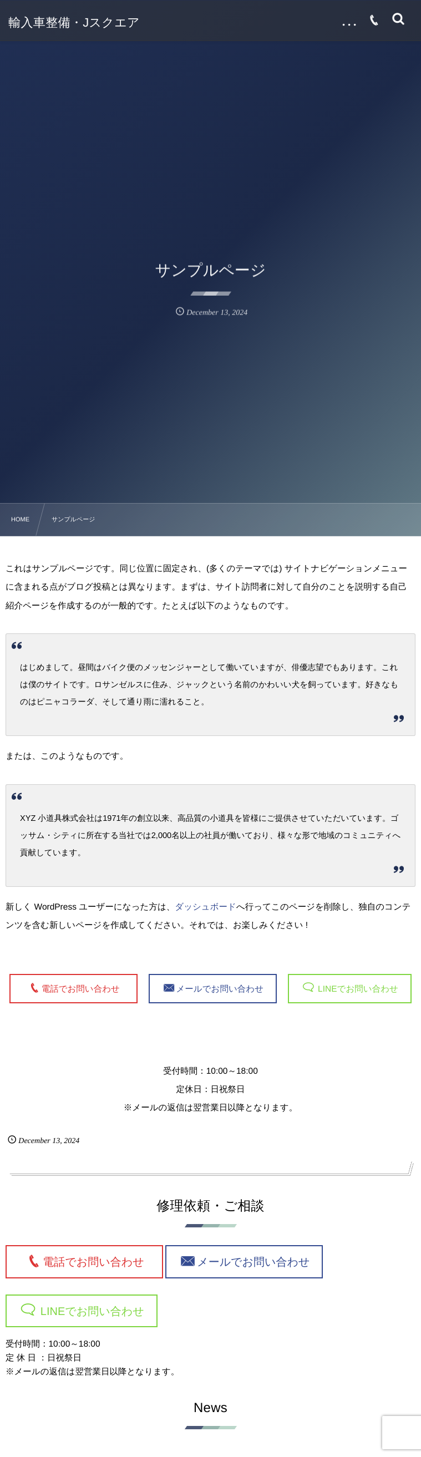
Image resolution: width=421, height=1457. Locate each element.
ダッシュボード (205, 907)
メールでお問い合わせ (219, 988)
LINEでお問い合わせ (357, 988)
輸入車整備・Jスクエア (74, 23)
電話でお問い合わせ (85, 988)
